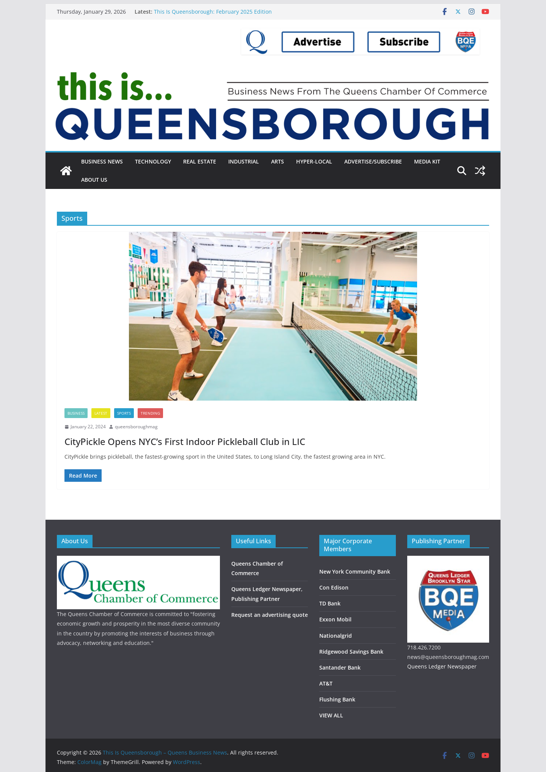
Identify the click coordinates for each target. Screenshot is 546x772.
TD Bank (329, 603)
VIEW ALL (331, 715)
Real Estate (199, 161)
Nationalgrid (335, 635)
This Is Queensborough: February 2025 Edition (213, 11)
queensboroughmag (136, 426)
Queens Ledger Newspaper (442, 666)
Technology (153, 161)
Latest (100, 413)
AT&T (326, 683)
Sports (124, 413)
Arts (277, 161)
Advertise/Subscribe (373, 161)
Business (76, 413)
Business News (102, 161)
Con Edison (333, 587)
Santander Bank (340, 667)
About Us (94, 179)
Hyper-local (314, 161)
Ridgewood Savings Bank (351, 651)
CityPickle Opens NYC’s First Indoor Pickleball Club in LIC (184, 441)
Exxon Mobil (335, 619)
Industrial (243, 161)
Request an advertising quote (269, 614)
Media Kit (427, 161)
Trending (150, 413)
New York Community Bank (354, 571)
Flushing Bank (337, 699)
